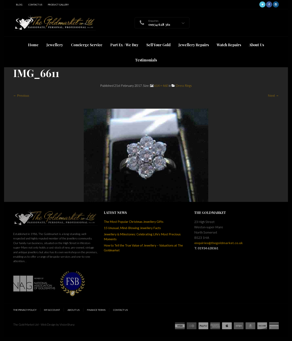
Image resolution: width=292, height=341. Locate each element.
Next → (273, 95)
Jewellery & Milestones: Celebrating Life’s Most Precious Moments (142, 236)
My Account (52, 309)
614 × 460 (161, 85)
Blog (19, 4)
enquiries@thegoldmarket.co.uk (218, 243)
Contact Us (35, 4)
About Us (73, 309)
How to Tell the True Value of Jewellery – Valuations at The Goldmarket (143, 247)
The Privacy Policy (24, 309)
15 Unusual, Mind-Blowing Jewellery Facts (132, 228)
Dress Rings (184, 85)
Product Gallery (58, 4)
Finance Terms (96, 309)
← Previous (21, 95)
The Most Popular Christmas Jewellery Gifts (133, 221)
